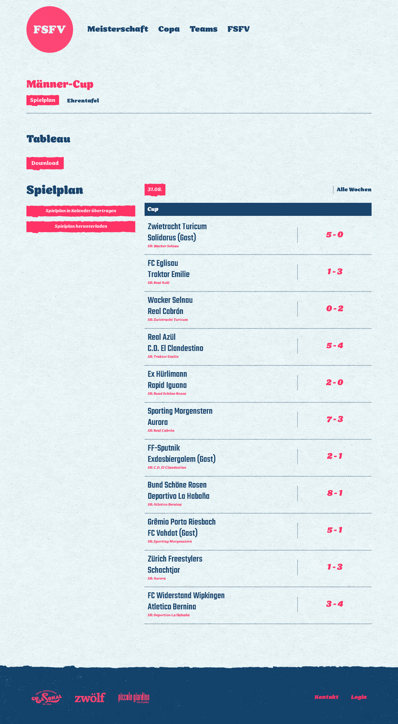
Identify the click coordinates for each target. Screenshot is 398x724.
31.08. (155, 189)
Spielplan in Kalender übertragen (81, 211)
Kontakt (327, 697)
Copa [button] (169, 29)
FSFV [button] (239, 29)
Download (45, 163)
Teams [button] (204, 29)
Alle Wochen (354, 190)
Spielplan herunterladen (81, 226)
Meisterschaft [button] (117, 29)
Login (359, 697)
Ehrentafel (83, 101)
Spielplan (42, 100)
